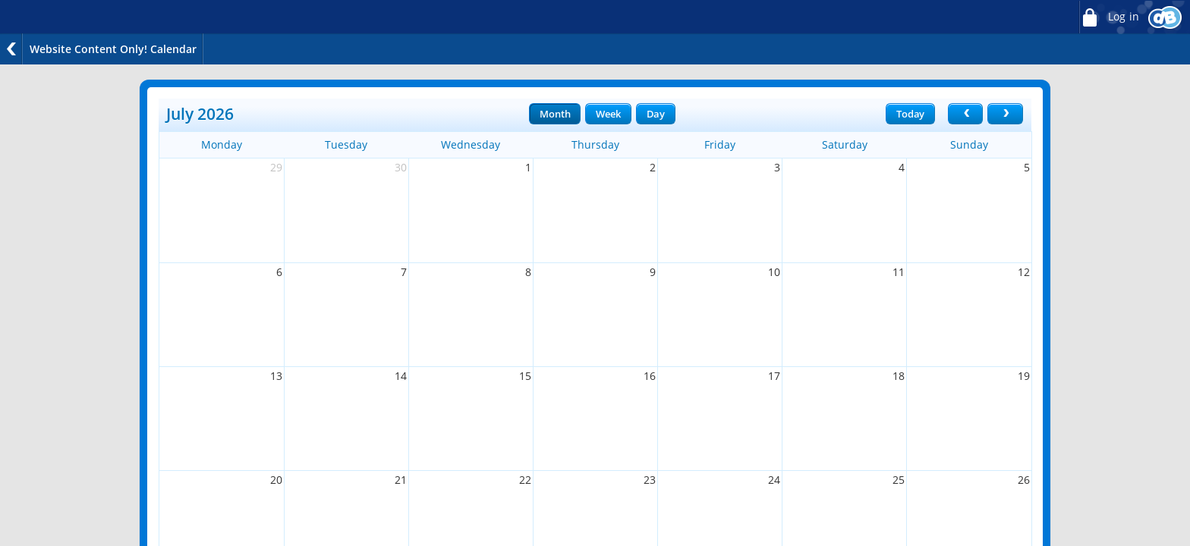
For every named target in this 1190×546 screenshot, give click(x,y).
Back (11, 48)
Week (608, 114)
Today (910, 114)
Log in (1108, 17)
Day (656, 114)
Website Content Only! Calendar (113, 49)
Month (555, 114)
